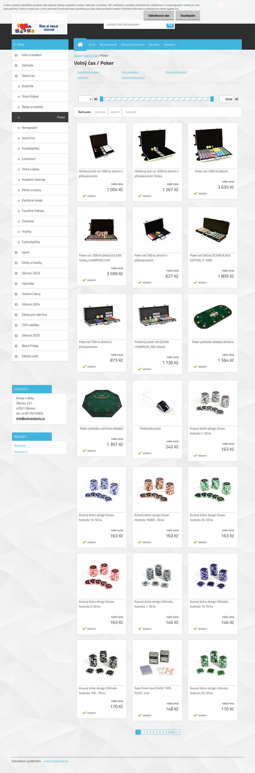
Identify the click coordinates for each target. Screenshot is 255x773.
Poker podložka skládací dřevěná (212, 342)
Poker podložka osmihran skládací (101, 428)
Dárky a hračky (32, 262)
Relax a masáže (32, 106)
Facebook (169, 44)
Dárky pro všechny (34, 314)
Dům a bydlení (31, 54)
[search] (170, 24)
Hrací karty (83, 77)
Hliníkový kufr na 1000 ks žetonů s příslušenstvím (101, 173)
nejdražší (114, 112)
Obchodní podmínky (133, 44)
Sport (25, 252)
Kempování (29, 127)
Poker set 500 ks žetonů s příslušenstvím (95, 344)
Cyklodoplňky (31, 241)
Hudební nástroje (33, 179)
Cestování (28, 158)
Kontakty (154, 44)
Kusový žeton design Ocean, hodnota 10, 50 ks (96, 517)
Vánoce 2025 (31, 335)
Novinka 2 (21, 451)
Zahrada (27, 65)
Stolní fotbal (30, 96)
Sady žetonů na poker (88, 72)
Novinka (19, 445)
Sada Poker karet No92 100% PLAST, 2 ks (152, 690)
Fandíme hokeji (32, 200)
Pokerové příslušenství (133, 77)
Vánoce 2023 (31, 272)
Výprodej (28, 283)
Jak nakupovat (108, 44)
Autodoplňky (30, 148)
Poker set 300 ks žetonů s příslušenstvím (151, 258)
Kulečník (27, 86)
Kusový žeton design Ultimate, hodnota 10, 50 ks (209, 604)
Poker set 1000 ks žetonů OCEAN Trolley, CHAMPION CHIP (100, 258)
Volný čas (28, 75)
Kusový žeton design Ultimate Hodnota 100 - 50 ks (98, 690)
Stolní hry (28, 137)
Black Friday (30, 345)
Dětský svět (30, 356)
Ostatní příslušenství (176, 72)
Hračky (27, 231)
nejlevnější (100, 112)
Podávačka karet (150, 428)
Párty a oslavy (31, 189)
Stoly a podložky (130, 72)
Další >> (173, 732)
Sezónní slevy (31, 293)
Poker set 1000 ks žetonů (211, 171)
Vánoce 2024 (31, 304)
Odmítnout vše (158, 15)
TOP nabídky (30, 324)
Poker (61, 117)
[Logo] (40, 24)
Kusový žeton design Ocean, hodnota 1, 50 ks (208, 431)
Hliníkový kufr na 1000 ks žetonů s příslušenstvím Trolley (156, 173)
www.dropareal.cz (56, 761)
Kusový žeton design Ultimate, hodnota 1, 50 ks (153, 604)
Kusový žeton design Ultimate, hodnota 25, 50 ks (209, 690)
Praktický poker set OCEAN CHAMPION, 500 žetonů (151, 344)
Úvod (77, 55)
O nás (92, 44)
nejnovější (131, 112)
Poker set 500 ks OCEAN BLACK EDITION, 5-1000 (210, 258)
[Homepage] (81, 44)
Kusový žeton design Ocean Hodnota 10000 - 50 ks (151, 517)
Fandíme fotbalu (33, 210)
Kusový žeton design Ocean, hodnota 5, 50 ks (96, 604)
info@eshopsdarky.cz (30, 418)
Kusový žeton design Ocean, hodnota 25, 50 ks (208, 517)
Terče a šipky (30, 169)
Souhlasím (187, 15)
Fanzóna (28, 221)
